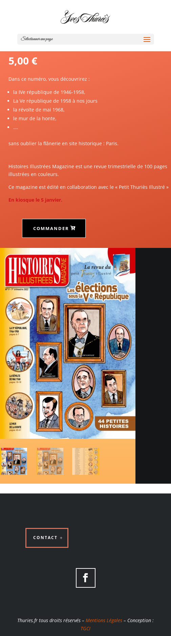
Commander (51, 228)
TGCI (85, 628)
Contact (45, 537)
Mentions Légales (104, 620)
